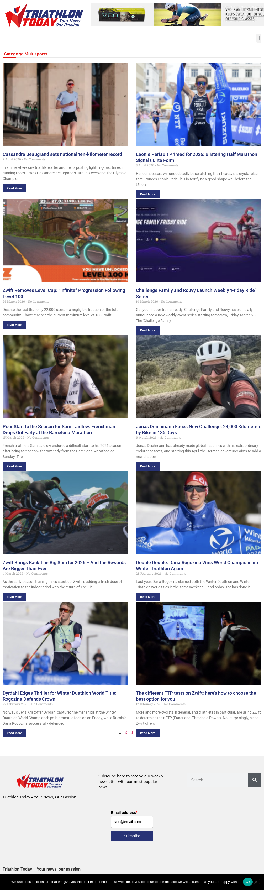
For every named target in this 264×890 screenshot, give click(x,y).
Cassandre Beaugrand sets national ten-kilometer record (62, 154)
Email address (124, 812)
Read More (14, 188)
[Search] (254, 780)
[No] (255, 881)
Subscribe (132, 836)
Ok (248, 882)
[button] (258, 38)
